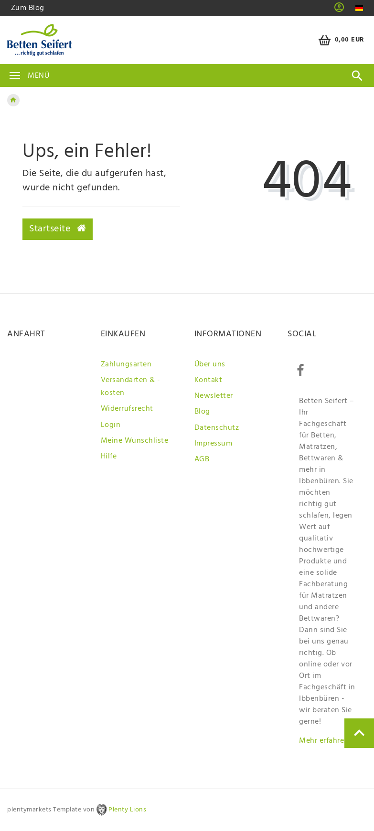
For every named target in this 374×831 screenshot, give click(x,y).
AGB (202, 459)
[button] (339, 10)
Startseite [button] (57, 229)
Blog (202, 411)
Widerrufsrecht (127, 409)
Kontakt (208, 380)
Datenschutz (216, 428)
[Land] (359, 8)
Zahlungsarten (126, 364)
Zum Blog (27, 8)
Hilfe (109, 456)
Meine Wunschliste (135, 441)
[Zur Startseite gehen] (13, 100)
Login (111, 425)
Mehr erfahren (324, 741)
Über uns (209, 364)
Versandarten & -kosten (130, 386)
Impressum (213, 443)
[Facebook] (300, 370)
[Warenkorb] (340, 40)
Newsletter (213, 396)
